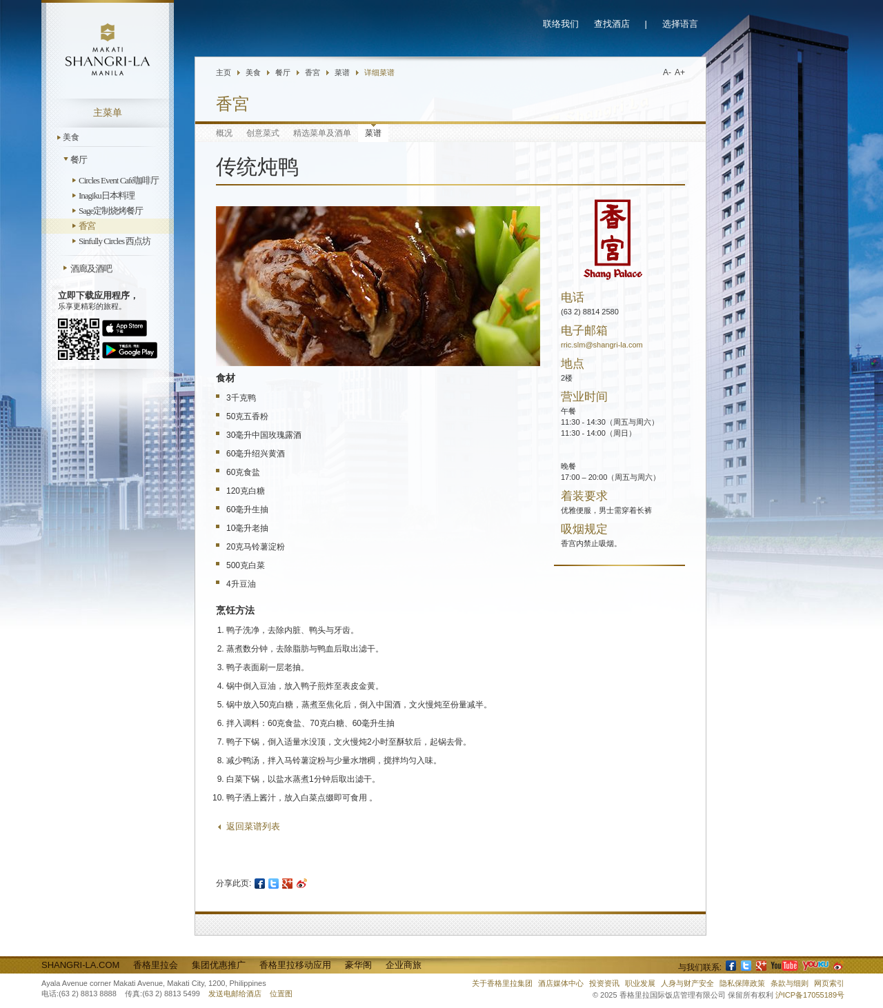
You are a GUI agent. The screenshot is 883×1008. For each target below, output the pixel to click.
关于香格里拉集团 (502, 983)
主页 (223, 72)
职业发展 (640, 983)
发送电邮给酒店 (234, 993)
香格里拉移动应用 (295, 965)
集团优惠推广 (219, 965)
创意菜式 (262, 133)
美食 (71, 137)
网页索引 (829, 983)
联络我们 (561, 24)
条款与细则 (789, 983)
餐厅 (78, 159)
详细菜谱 (379, 72)
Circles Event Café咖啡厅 (119, 180)
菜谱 (342, 72)
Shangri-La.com (80, 965)
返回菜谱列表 (253, 826)
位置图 (281, 993)
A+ (680, 72)
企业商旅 (403, 965)
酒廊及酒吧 (91, 268)
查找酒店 (612, 24)
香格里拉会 (155, 965)
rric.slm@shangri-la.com (602, 345)
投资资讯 (604, 983)
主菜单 (107, 113)
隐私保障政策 (742, 983)
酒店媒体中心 (561, 983)
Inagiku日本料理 (107, 195)
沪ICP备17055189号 (809, 995)
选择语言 (680, 24)
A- (667, 72)
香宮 (87, 226)
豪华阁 (358, 965)
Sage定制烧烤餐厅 (111, 210)
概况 (224, 133)
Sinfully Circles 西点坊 (114, 241)
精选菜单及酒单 (322, 133)
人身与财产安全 (687, 983)
